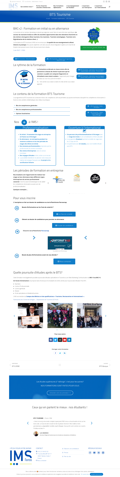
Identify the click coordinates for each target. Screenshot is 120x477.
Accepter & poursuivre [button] (96, 474)
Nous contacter (42, 460)
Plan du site (67, 456)
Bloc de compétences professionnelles (29, 109)
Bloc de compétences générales (26, 105)
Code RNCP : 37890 (19, 50)
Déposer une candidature (71, 448)
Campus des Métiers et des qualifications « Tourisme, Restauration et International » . (55, 296)
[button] (93, 48)
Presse (66, 452)
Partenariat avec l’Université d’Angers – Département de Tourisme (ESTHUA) (35, 300)
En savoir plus (85, 474)
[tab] (41, 106)
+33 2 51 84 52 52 (43, 451)
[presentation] (28, 423)
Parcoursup (45, 231)
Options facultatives (23, 113)
